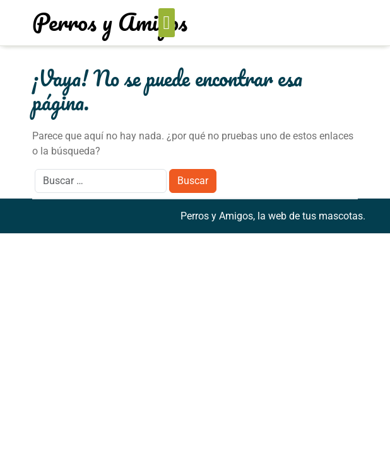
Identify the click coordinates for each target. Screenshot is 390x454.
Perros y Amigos (109, 21)
